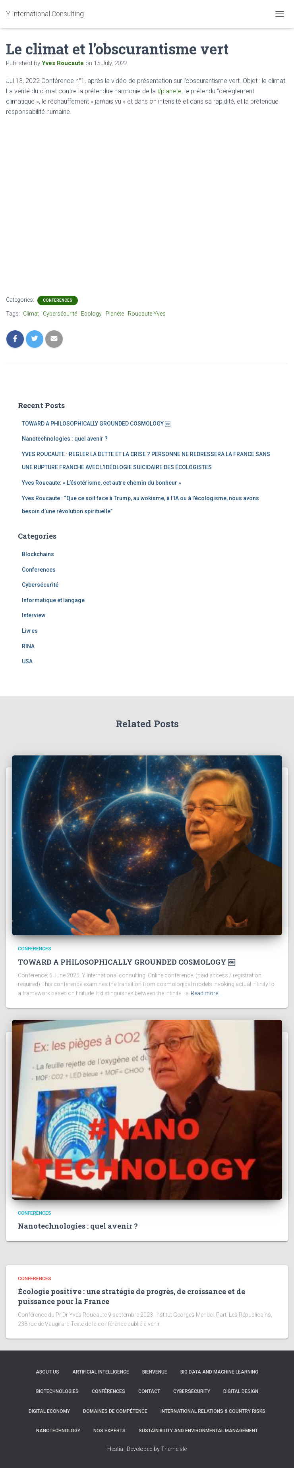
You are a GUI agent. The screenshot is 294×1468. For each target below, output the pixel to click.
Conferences (57, 300)
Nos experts (109, 1430)
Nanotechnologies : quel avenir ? (65, 438)
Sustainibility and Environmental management (198, 1430)
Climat (31, 313)
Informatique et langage (53, 600)
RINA (28, 646)
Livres (30, 631)
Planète (115, 313)
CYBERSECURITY (191, 1391)
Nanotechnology (58, 1430)
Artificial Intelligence (100, 1372)
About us (47, 1372)
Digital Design (240, 1391)
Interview (33, 615)
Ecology (91, 313)
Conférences (108, 1391)
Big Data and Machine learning (219, 1372)
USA (27, 661)
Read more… (206, 993)
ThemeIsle (174, 1449)
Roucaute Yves (147, 313)
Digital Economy (49, 1411)
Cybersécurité (60, 313)
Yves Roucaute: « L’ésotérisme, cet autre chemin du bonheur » (101, 483)
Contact (149, 1391)
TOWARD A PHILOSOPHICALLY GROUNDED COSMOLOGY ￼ (96, 423)
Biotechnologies (57, 1391)
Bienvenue (154, 1372)
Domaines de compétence (115, 1411)
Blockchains (38, 554)
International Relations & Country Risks (213, 1411)
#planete (169, 91)
